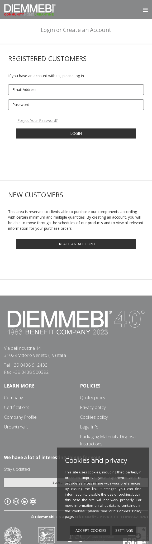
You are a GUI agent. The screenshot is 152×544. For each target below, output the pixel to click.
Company (13, 397)
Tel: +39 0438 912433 (26, 365)
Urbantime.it (16, 427)
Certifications (16, 407)
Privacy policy (93, 407)
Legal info (89, 427)
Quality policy (92, 397)
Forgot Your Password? (37, 120)
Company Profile (20, 417)
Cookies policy (94, 417)
